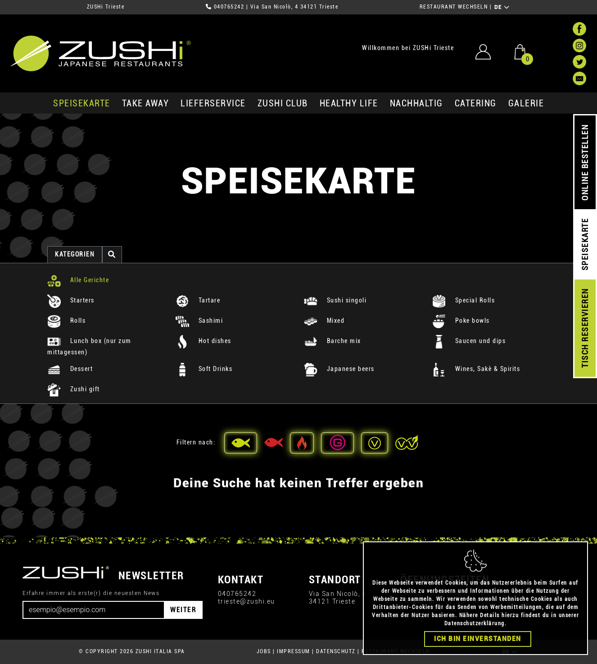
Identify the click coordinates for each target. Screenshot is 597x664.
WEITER (183, 609)
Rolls (66, 320)
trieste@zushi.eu (246, 601)
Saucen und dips (469, 340)
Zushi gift (73, 389)
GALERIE (526, 103)
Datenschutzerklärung (474, 623)
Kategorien (75, 254)
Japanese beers (339, 368)
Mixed (324, 320)
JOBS (264, 651)
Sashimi (199, 320)
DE (502, 7)
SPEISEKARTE (81, 103)
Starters (71, 300)
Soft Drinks (204, 368)
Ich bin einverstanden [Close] (477, 638)
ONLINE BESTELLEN (585, 162)
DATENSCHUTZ (336, 651)
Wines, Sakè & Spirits (476, 368)
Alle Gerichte (78, 280)
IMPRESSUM (293, 651)
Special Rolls (463, 300)
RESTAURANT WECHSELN (454, 7)
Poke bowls (461, 320)
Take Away (145, 103)
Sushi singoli (335, 300)
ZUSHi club (283, 103)
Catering (476, 103)
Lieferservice (213, 103)
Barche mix (332, 340)
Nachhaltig (416, 103)
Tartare (198, 300)
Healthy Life (349, 103)
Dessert (70, 368)
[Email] (94, 610)
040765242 (229, 7)
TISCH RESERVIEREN (585, 328)
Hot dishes (203, 340)
